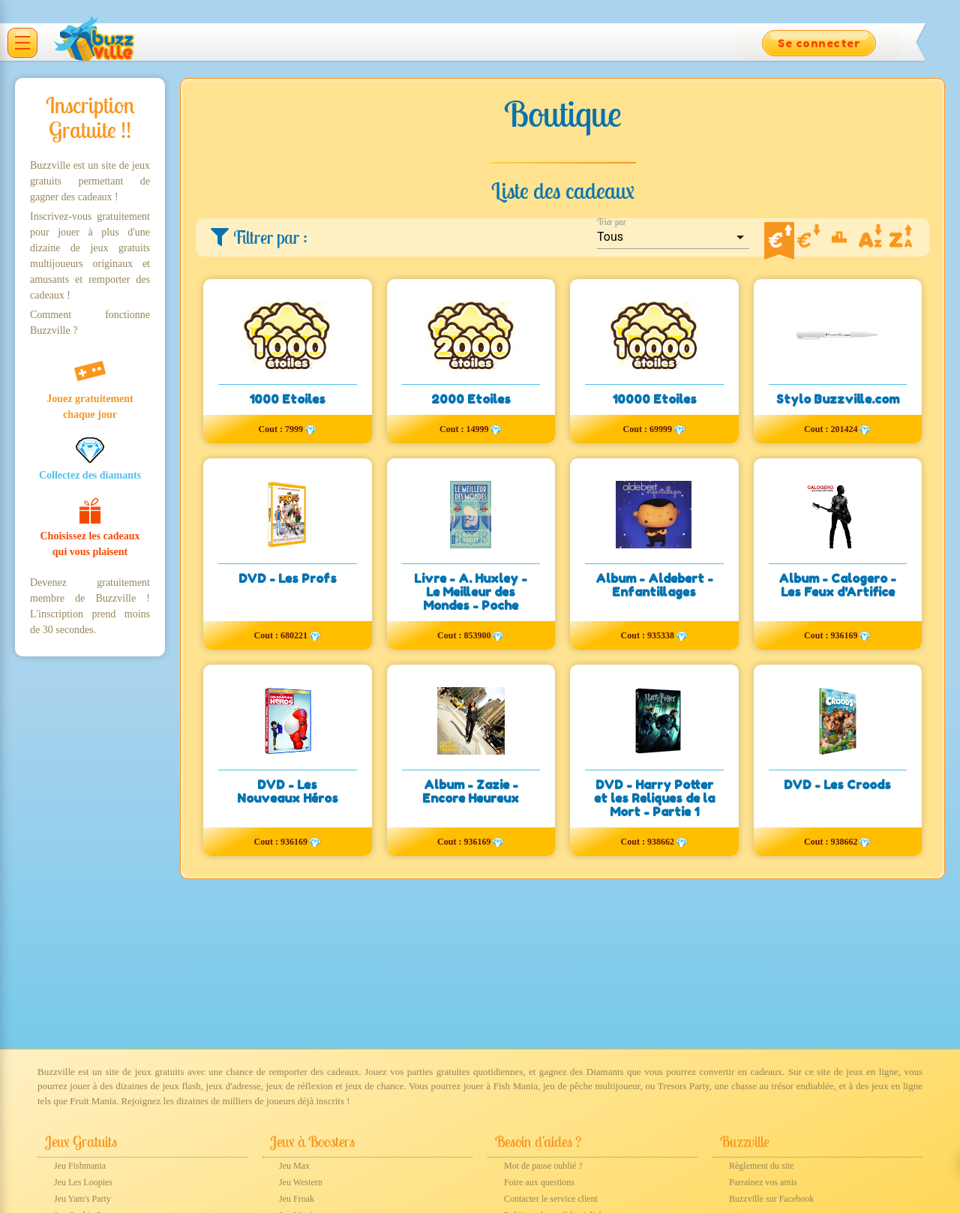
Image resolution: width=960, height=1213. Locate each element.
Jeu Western (300, 1182)
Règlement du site (761, 1165)
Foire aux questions (539, 1182)
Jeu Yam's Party (82, 1198)
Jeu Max (294, 1165)
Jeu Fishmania (80, 1165)
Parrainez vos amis (763, 1182)
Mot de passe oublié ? (543, 1165)
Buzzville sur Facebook (771, 1198)
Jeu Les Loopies (83, 1182)
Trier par (611, 221)
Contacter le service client (551, 1198)
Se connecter (819, 43)
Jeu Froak (296, 1198)
